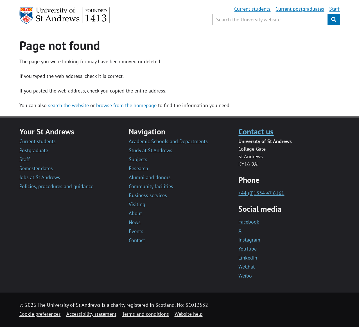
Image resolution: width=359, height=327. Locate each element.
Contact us (256, 131)
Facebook (248, 221)
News (135, 222)
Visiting (137, 204)
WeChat (246, 266)
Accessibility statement (91, 314)
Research (138, 168)
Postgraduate (33, 150)
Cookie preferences (40, 314)
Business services (148, 195)
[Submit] (334, 19)
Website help (189, 314)
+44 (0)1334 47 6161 (261, 193)
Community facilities (151, 186)
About (135, 213)
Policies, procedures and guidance (56, 186)
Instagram (249, 239)
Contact (137, 240)
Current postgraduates (300, 9)
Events (136, 231)
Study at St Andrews (150, 150)
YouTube (247, 248)
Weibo (245, 275)
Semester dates (36, 168)
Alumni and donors (150, 177)
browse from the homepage (126, 105)
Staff (334, 9)
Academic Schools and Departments (168, 141)
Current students (252, 9)
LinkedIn (247, 257)
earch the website (69, 105)
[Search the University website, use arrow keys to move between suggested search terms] (270, 19)
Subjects (138, 159)
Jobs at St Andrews (39, 177)
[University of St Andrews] (65, 15)
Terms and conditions (145, 314)
